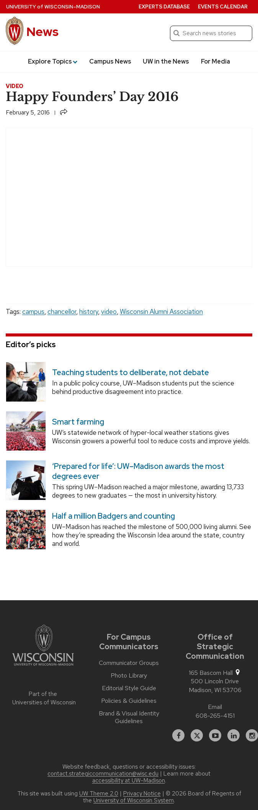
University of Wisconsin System (133, 800)
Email (215, 707)
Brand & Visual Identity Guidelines (129, 717)
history (88, 311)
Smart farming (78, 422)
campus (33, 311)
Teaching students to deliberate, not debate (130, 372)
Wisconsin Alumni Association (161, 311)
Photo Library (129, 675)
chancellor (61, 311)
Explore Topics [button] (52, 61)
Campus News (110, 61)
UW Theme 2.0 (98, 793)
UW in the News (166, 61)
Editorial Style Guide (129, 688)
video (109, 311)
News (42, 31)
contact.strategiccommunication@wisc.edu (102, 773)
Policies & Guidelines (129, 701)
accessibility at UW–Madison (128, 780)
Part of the (43, 698)
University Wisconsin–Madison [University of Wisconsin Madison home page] (53, 6)
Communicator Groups (129, 663)
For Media (215, 61)
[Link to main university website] (43, 646)
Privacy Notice (142, 793)
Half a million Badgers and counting (113, 516)
